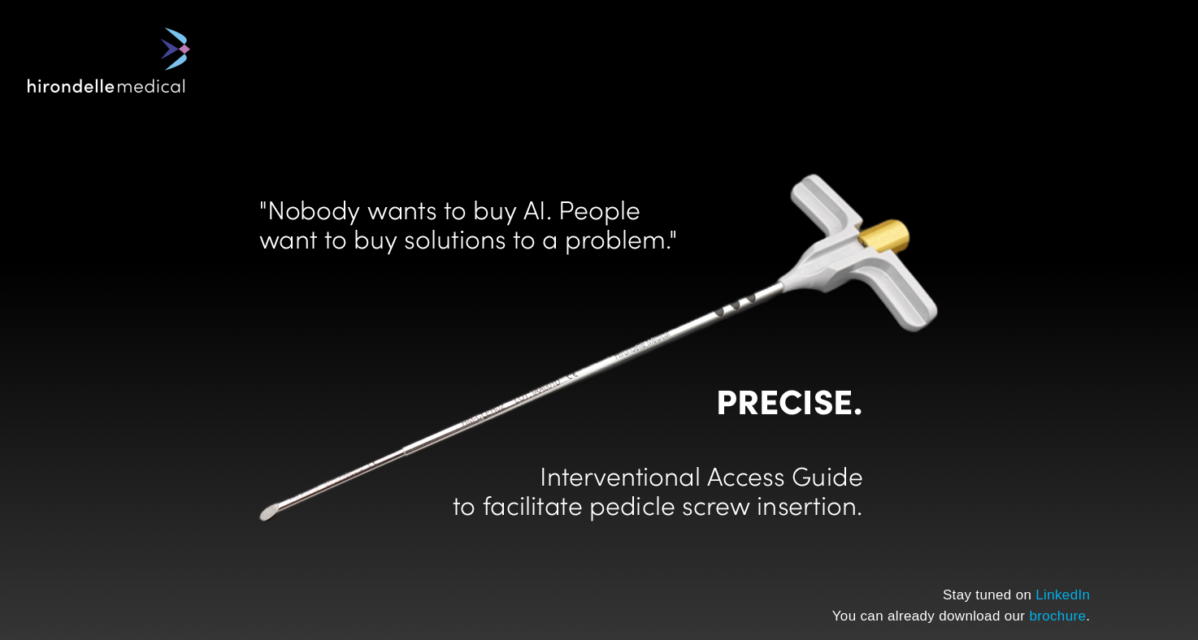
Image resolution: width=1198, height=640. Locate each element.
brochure (1057, 616)
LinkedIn (1062, 595)
